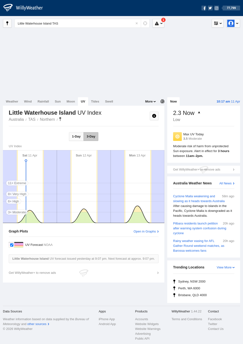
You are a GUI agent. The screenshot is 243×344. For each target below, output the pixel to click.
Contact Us (216, 329)
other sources (36, 324)
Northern (47, 119)
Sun (58, 101)
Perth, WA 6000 (189, 288)
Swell (109, 101)
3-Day (91, 136)
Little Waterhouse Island (60, 119)
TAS (31, 119)
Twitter (212, 324)
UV (83, 101)
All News (225, 183)
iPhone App (107, 319)
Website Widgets (147, 324)
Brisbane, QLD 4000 (192, 295)
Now (173, 101)
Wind (28, 101)
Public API (142, 338)
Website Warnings (148, 329)
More (149, 101)
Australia (16, 119)
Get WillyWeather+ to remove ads (196, 169)
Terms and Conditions (187, 319)
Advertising (143, 333)
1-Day (76, 136)
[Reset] (137, 23)
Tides (95, 101)
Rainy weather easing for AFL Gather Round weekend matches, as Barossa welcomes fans (203, 245)
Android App (107, 324)
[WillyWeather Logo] (26, 8)
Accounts (141, 319)
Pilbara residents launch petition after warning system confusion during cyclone (203, 228)
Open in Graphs (145, 231)
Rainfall (43, 101)
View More (224, 267)
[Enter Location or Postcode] (82, 23)
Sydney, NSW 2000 (191, 281)
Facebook (215, 319)
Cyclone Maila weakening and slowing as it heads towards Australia (203, 206)
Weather (12, 101)
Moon (71, 101)
